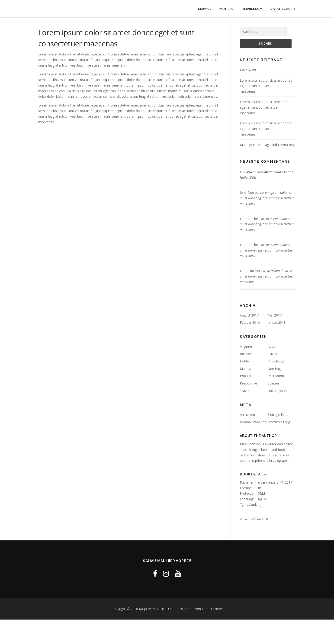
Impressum (253, 8)
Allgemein (247, 347)
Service (205, 8)
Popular (245, 376)
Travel (244, 391)
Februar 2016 (250, 323)
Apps (271, 347)
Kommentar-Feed (253, 422)
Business (246, 354)
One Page (275, 369)
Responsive (248, 383)
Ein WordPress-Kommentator (264, 172)
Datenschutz (283, 8)
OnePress (175, 609)
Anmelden (247, 415)
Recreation (276, 376)
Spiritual (273, 383)
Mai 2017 (275, 315)
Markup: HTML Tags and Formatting (267, 145)
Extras (272, 354)
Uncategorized (278, 391)
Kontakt (227, 8)
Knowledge (276, 361)
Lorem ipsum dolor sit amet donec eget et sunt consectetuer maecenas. (266, 86)
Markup (245, 369)
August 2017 (249, 315)
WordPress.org (279, 422)
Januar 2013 (277, 323)
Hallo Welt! (248, 70)
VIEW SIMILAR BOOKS (256, 519)
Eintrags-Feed (278, 415)
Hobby (245, 361)
